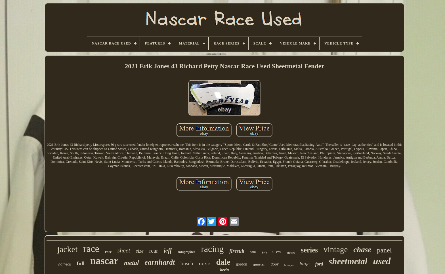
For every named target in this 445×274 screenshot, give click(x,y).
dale (223, 262)
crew (276, 251)
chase (362, 249)
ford (319, 264)
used (382, 261)
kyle (264, 252)
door (274, 264)
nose (205, 264)
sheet (123, 250)
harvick (64, 264)
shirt (253, 252)
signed (291, 252)
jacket (67, 249)
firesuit (236, 251)
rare (108, 252)
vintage (336, 249)
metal (131, 262)
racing (212, 249)
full (80, 263)
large (304, 263)
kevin (224, 270)
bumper (289, 265)
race (91, 248)
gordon (241, 264)
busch (186, 263)
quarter (259, 264)
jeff (168, 250)
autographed (187, 252)
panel (384, 250)
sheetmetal (348, 261)
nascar (104, 260)
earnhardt (159, 262)
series (309, 250)
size (140, 251)
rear (153, 251)
